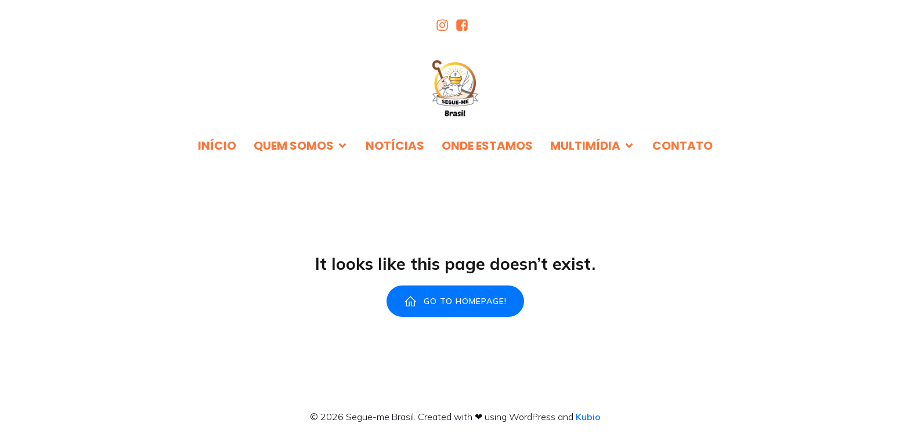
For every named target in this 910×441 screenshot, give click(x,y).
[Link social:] (445, 24)
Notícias (395, 146)
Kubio (588, 416)
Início (217, 146)
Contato (682, 146)
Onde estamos (487, 146)
